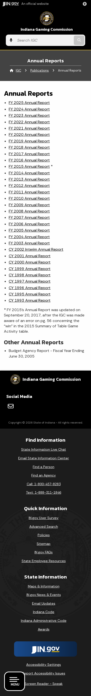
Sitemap (43, 544)
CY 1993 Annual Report (29, 300)
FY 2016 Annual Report (29, 160)
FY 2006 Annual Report (29, 224)
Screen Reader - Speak (44, 683)
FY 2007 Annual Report (29, 217)
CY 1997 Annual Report (29, 281)
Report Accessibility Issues (43, 673)
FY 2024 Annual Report (29, 109)
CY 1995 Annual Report (29, 294)
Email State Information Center (43, 458)
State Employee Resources (44, 561)
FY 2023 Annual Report (29, 115)
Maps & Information (43, 586)
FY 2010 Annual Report (29, 198)
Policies (44, 535)
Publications (39, 70)
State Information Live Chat (43, 449)
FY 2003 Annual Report (29, 243)
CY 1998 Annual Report (29, 275)
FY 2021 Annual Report (29, 128)
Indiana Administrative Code (43, 620)
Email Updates (43, 603)
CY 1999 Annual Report (29, 268)
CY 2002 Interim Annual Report (36, 249)
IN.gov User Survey (43, 518)
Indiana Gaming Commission (47, 29)
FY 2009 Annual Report (29, 204)
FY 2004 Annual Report (29, 236)
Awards (44, 629)
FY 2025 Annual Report (29, 102)
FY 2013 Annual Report (29, 179)
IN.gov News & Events (43, 595)
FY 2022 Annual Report (29, 122)
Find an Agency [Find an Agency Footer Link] (43, 475)
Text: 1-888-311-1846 (43, 492)
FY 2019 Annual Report (29, 141)
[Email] (11, 406)
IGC (18, 70)
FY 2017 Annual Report (29, 153)
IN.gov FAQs (43, 552)
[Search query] (43, 40)
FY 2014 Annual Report (29, 173)
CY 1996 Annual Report (29, 287)
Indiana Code (43, 612)
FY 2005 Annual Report (29, 230)
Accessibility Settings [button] (43, 664)
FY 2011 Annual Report (29, 192)
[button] (86, 4)
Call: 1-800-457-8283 (44, 484)
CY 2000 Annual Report (29, 262)
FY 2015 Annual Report (29, 166)
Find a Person (43, 467)
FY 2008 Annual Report (29, 211)
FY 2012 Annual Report (29, 185)
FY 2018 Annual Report (29, 147)
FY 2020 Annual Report (29, 134)
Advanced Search (43, 526)
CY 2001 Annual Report (29, 255)
